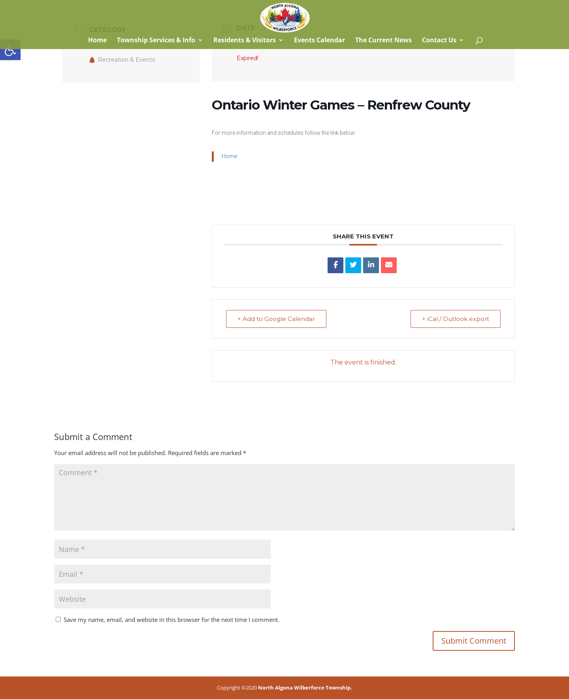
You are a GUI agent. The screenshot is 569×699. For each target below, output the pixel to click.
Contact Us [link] (439, 40)
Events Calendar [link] (319, 40)
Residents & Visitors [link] (244, 40)
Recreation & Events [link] (122, 59)
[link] (10, 50)
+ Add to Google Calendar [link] (276, 319)
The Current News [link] (383, 40)
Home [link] (97, 40)
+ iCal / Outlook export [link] (455, 319)
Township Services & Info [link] (156, 40)
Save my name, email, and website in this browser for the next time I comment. (171, 619)
